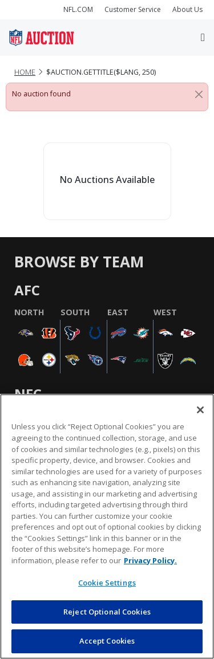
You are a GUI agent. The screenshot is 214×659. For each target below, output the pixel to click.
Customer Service (132, 9)
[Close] (198, 94)
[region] (107, 526)
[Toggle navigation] (202, 37)
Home (24, 72)
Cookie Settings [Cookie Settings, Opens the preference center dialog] (107, 582)
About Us (187, 9)
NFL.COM (78, 9)
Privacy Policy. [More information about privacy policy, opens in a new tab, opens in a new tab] (150, 560)
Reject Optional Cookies (107, 612)
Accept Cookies (107, 641)
